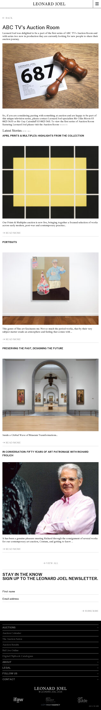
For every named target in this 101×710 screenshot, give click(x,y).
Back (9, 18)
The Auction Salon (12, 639)
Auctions (9, 627)
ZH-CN (92, 706)
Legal (6, 667)
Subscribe (91, 611)
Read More (13, 233)
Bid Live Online (10, 650)
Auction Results (10, 644)
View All (26, 131)
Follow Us (9, 673)
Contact (8, 679)
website (63, 124)
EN (97, 706)
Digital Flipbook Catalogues (17, 656)
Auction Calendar (11, 633)
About (7, 662)
